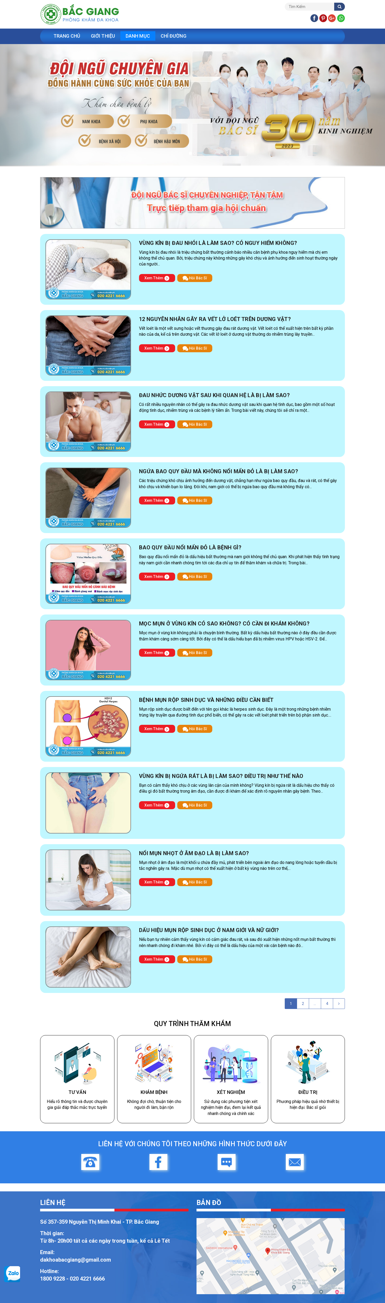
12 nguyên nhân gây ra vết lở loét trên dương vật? (215, 319)
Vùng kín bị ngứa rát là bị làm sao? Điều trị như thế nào (221, 776)
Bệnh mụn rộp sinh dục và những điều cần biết (206, 700)
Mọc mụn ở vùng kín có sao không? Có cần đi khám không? (224, 623)
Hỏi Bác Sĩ (195, 278)
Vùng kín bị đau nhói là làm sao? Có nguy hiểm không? (218, 243)
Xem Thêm (157, 278)
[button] (29, 105)
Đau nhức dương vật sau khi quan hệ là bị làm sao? (214, 395)
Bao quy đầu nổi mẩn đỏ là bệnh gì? (190, 547)
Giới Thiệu (103, 36)
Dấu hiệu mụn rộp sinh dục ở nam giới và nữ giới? (209, 930)
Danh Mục (138, 36)
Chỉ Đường (173, 36)
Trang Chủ (66, 36)
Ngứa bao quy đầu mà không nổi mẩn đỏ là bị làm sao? (218, 471)
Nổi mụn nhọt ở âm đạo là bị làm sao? (194, 853)
